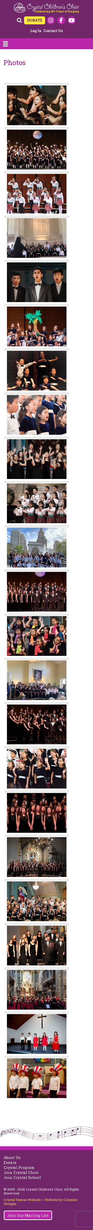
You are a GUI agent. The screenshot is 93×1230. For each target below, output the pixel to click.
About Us (12, 1157)
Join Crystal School (22, 1177)
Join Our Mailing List (27, 1215)
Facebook (61, 20)
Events (10, 1162)
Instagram (51, 20)
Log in (35, 30)
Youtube (72, 20)
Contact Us (53, 30)
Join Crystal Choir (21, 1172)
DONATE (34, 20)
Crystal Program (19, 1167)
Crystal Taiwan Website (22, 1199)
